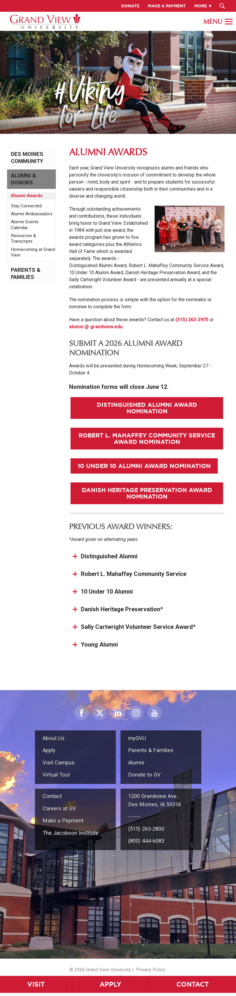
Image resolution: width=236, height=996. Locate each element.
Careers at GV (59, 808)
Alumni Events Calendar (25, 224)
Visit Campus (59, 763)
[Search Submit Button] (222, 6)
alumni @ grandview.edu (96, 326)
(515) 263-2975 (191, 319)
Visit (36, 984)
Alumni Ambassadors (32, 213)
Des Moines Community (27, 157)
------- (134, 816)
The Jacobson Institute (70, 833)
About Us (54, 738)
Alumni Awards (27, 195)
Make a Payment (63, 820)
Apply (110, 984)
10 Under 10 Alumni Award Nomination (144, 465)
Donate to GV (144, 775)
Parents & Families (26, 273)
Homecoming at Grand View (33, 252)
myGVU (137, 738)
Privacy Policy (150, 969)
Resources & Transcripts (23, 238)
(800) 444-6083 (146, 841)
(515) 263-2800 (146, 829)
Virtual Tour (56, 775)
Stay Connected (26, 206)
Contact (52, 796)
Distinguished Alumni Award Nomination (147, 407)
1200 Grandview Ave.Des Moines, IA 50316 (154, 800)
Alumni (136, 763)
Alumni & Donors (23, 179)
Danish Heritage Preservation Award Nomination (147, 493)
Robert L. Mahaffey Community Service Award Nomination (146, 438)
